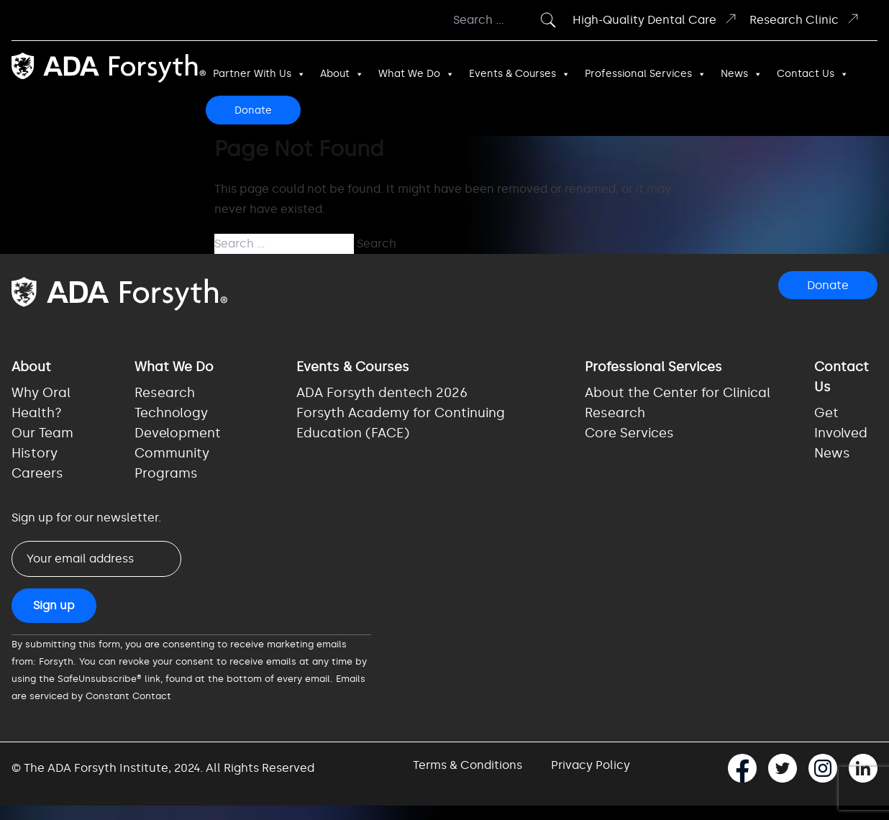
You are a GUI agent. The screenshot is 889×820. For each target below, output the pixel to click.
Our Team (42, 433)
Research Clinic (804, 19)
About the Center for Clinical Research (677, 403)
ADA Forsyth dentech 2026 (382, 393)
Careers (37, 473)
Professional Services (645, 74)
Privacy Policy (590, 765)
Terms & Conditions (467, 765)
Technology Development (178, 423)
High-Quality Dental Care (655, 19)
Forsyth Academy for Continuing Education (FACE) (400, 423)
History (35, 453)
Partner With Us (259, 74)
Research (165, 393)
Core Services (629, 433)
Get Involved (840, 423)
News (741, 74)
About (342, 74)
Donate (253, 110)
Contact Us (813, 74)
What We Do (416, 74)
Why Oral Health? (41, 403)
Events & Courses (519, 74)
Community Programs (172, 463)
